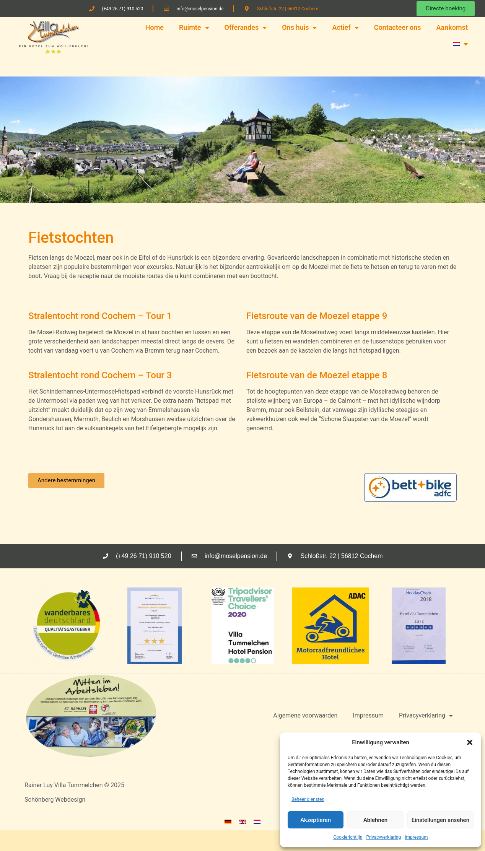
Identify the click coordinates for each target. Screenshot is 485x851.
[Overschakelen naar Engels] (242, 822)
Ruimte (194, 27)
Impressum (416, 837)
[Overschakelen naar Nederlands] (257, 822)
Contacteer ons (397, 27)
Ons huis (299, 27)
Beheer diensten (307, 799)
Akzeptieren (315, 820)
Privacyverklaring (383, 837)
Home (154, 27)
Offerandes (246, 27)
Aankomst (452, 27)
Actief (345, 27)
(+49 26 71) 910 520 (122, 8)
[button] (470, 742)
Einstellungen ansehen (440, 820)
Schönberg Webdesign (54, 799)
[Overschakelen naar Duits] (228, 822)
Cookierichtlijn (347, 837)
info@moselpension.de (200, 8)
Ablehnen (375, 820)
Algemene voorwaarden (305, 715)
